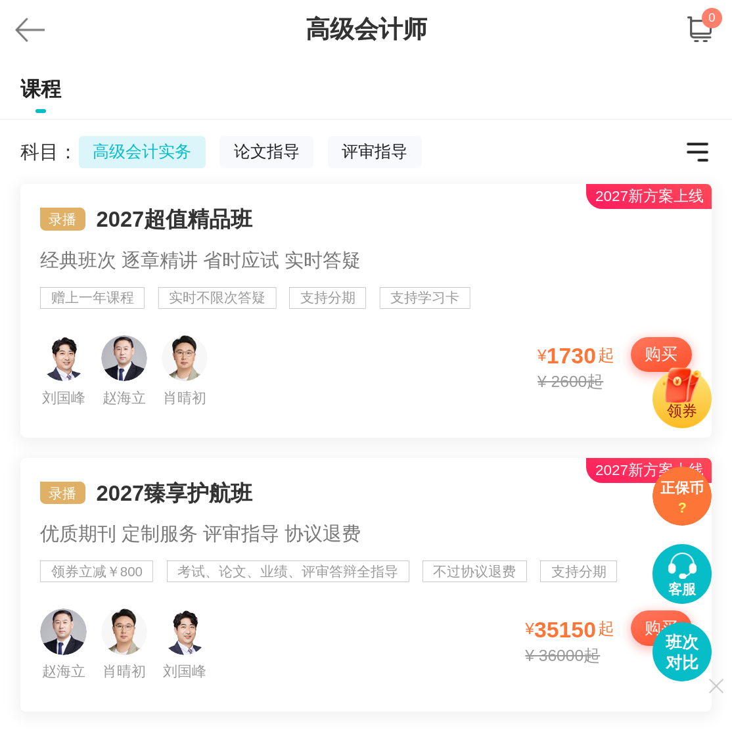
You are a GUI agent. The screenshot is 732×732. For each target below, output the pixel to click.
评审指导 (374, 151)
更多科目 (697, 152)
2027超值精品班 (366, 311)
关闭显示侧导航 (716, 685)
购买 (661, 354)
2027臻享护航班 (366, 585)
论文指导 (267, 151)
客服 (682, 589)
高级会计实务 (142, 151)
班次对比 (682, 652)
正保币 (682, 499)
